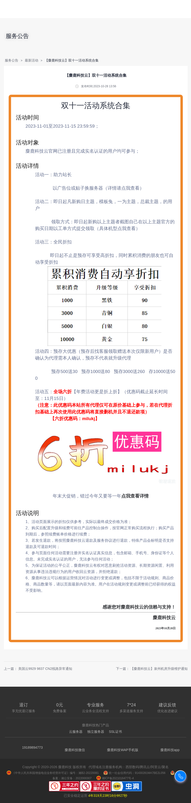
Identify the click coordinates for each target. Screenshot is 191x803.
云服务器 (76, 732)
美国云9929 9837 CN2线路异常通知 (45, 669)
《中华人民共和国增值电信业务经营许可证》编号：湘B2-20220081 (53, 773)
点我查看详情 (135, 495)
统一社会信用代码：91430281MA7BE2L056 (134, 773)
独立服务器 (95, 732)
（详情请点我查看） (123, 188)
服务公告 (11, 60)
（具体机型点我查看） (117, 228)
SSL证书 (115, 732)
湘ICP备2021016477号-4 (115, 778)
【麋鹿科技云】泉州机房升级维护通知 (159, 669)
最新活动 (31, 60)
